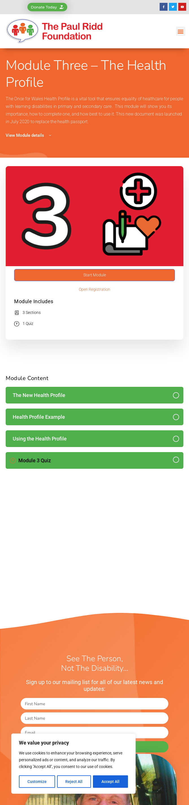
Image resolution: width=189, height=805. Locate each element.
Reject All (74, 781)
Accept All (111, 781)
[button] (180, 31)
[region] (73, 764)
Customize (37, 781)
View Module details (29, 135)
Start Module (94, 275)
